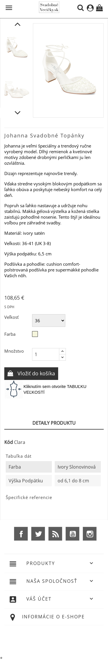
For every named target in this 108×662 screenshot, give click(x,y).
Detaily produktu (54, 423)
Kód (8, 442)
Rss (55, 533)
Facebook (21, 533)
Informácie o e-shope (53, 617)
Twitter (38, 533)
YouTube (72, 533)
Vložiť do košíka (35, 373)
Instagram (89, 533)
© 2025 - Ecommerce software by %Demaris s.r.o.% (54, 640)
